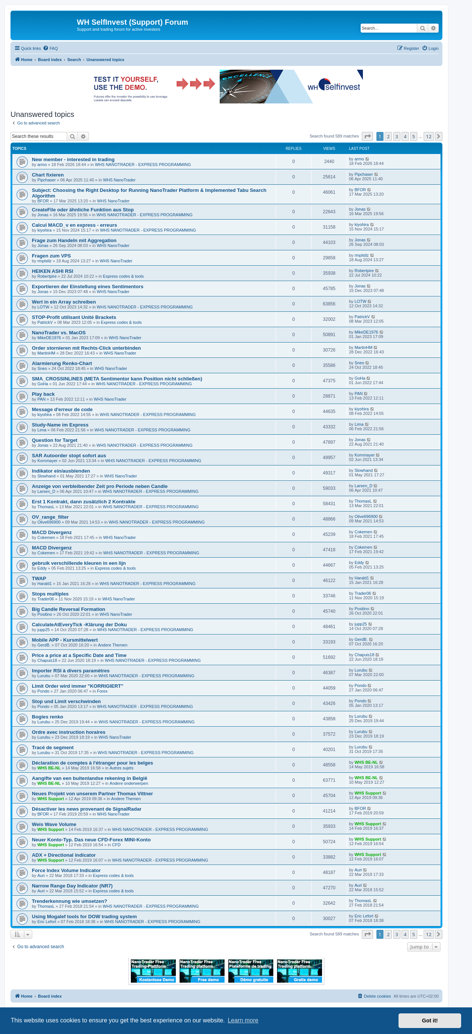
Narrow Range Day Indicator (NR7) (72, 886)
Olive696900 (49, 522)
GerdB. (44, 645)
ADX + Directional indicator (64, 855)
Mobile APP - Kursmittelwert (65, 640)
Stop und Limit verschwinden (66, 701)
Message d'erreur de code (62, 409)
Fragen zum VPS (51, 256)
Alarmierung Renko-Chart (62, 363)
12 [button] (429, 136)
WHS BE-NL (49, 768)
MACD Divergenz (52, 532)
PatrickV (45, 322)
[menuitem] (50, 48)
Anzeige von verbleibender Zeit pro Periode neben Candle (100, 486)
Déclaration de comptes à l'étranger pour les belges (92, 763)
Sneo (42, 368)
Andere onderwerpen (128, 783)
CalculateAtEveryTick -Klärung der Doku (79, 624)
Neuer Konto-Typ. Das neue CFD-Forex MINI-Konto (91, 839)
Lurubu (43, 675)
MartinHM (46, 353)
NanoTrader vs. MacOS (59, 332)
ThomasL (46, 506)
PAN (41, 399)
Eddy (42, 568)
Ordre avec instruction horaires (68, 732)
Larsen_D (46, 491)
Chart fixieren (48, 175)
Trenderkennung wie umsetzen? (69, 901)
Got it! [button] (430, 1021)
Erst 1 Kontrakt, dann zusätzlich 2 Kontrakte (83, 501)
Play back (43, 394)
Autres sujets (121, 768)
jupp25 (43, 629)
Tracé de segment (52, 747)
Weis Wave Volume (54, 824)
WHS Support (50, 798)
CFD (116, 844)
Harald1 (44, 583)
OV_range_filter (50, 517)
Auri (41, 875)
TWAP (39, 578)
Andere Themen (112, 645)
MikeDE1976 (49, 337)
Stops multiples (50, 594)
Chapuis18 (47, 660)
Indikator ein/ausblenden (61, 471)
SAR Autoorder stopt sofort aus (69, 455)
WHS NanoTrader (119, 180)
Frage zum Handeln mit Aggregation (74, 240)
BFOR (43, 201)
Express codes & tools (123, 276)
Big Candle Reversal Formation (68, 609)
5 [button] (413, 136)
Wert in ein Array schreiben (64, 302)
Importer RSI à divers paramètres (70, 670)
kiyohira (44, 230)
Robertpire (47, 276)
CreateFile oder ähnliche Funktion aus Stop (83, 209)
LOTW (43, 307)
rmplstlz (44, 261)
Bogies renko (47, 717)
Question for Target (54, 440)
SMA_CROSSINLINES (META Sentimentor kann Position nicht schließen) (117, 379)
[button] (367, 136)
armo (42, 164)
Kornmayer (47, 460)
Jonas (42, 214)
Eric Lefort (46, 921)
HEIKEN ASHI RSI (52, 271)
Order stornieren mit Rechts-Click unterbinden (86, 348)
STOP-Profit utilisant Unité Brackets (74, 317)
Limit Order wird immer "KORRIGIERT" (77, 686)
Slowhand (46, 476)
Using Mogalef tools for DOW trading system (84, 916)
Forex (102, 691)
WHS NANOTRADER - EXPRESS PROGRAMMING (143, 164)
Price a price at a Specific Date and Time (79, 655)
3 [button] (397, 136)
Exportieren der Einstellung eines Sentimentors (88, 286)
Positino (44, 614)
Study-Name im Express (60, 425)
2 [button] (388, 136)
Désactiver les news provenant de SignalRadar (86, 809)
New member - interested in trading (73, 159)
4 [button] (405, 136)
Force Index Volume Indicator (66, 870)
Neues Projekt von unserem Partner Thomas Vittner (92, 793)
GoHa (42, 384)
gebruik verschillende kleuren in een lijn (79, 563)
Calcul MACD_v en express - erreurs (74, 225)
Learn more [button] (243, 1020)
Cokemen (46, 537)
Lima (41, 430)
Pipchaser (46, 180)
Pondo (43, 691)
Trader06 (45, 599)
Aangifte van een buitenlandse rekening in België (89, 778)
